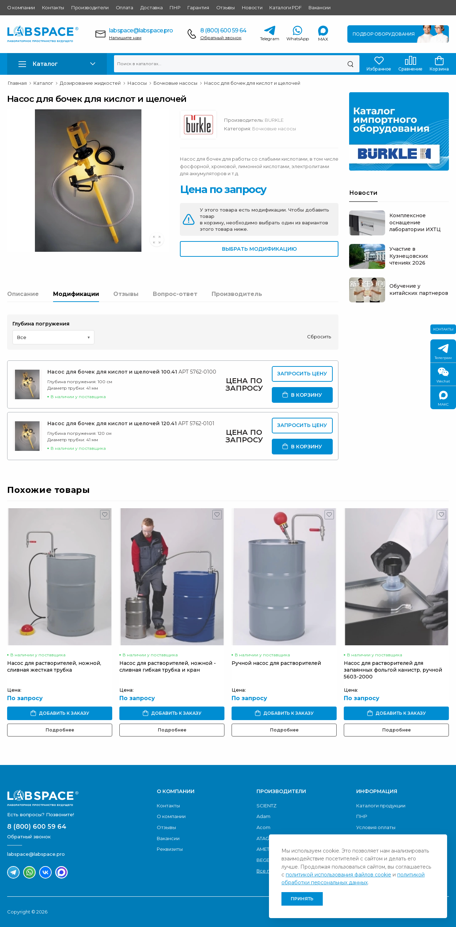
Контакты (53, 7)
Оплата (124, 7)
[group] (88, 180)
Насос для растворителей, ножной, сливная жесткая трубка (54, 666)
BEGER (264, 860)
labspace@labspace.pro (141, 30)
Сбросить (319, 336)
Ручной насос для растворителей (276, 663)
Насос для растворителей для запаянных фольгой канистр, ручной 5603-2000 (393, 670)
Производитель (237, 294)
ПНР (175, 7)
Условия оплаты (375, 827)
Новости (252, 7)
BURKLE (274, 120)
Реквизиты (170, 849)
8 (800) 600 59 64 (223, 30)
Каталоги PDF (285, 7)
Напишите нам (125, 37)
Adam (263, 816)
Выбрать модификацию (259, 249)
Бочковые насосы (274, 128)
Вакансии (319, 7)
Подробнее (60, 730)
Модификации (76, 294)
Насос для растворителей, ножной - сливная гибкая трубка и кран (167, 666)
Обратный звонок (221, 37)
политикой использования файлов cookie (338, 874)
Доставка (151, 7)
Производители (90, 7)
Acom (263, 827)
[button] (57, 64)
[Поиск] (350, 63)
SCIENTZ (266, 805)
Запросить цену (302, 373)
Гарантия (198, 7)
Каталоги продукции (380, 805)
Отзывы (225, 7)
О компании (21, 7)
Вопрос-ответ (175, 294)
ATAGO (264, 838)
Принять (302, 898)
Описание (23, 294)
